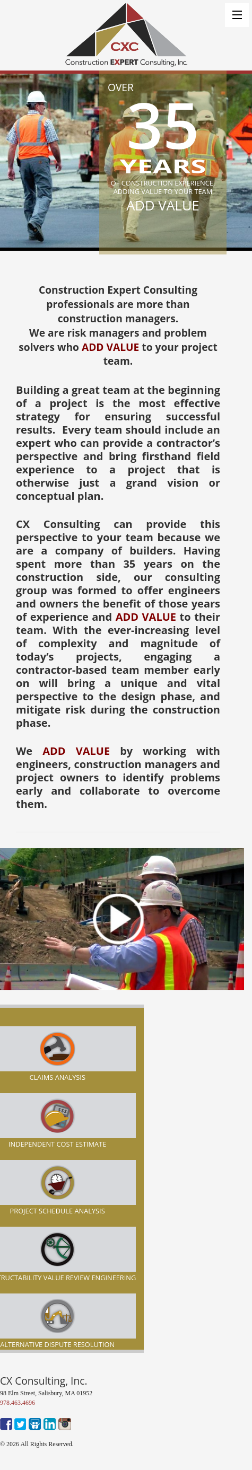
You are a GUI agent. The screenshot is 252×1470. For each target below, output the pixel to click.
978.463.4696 (17, 1402)
